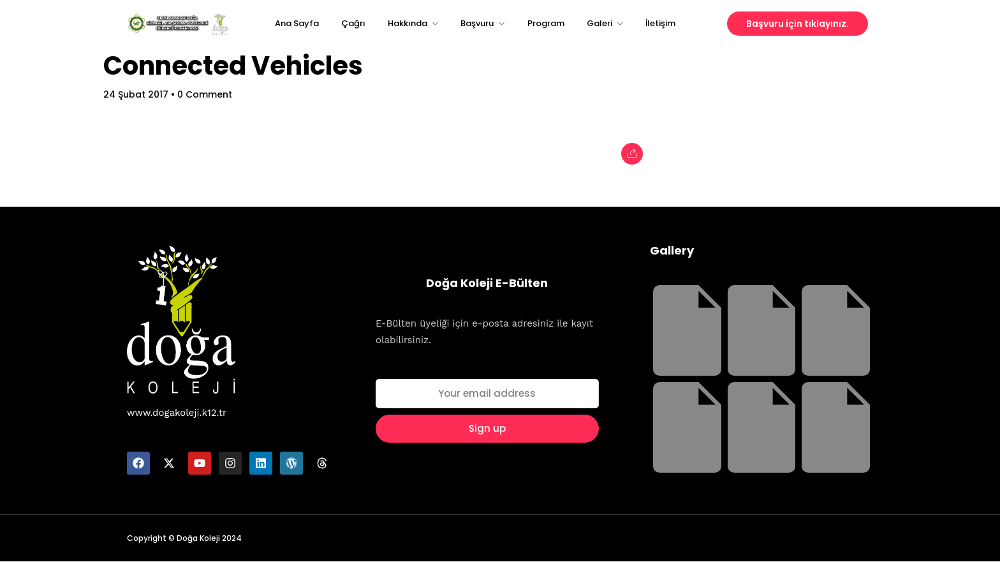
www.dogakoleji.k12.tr (176, 412)
